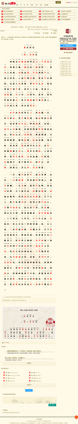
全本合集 (46, 5)
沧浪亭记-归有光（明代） (66, 63)
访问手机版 (74, 2)
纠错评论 (53, 33)
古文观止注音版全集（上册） (47, 11)
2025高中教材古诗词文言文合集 (48, 13)
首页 (17, 5)
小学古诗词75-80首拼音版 (65, 11)
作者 (41, 5)
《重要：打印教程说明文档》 (68, 41)
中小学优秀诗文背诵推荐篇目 (10, 22)
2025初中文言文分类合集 (9, 19)
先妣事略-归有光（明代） (66, 68)
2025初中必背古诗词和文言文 (10, 16)
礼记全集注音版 (63, 16)
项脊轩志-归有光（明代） (66, 61)
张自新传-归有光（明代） (66, 71)
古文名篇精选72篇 (64, 13)
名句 (37, 5)
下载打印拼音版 (68, 48)
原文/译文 (37, 33)
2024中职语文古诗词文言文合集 (48, 16)
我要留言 (52, 405)
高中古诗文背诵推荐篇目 (65, 19)
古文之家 (28, 421)
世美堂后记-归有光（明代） (66, 75)
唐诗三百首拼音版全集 (8, 11)
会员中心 (68, 2)
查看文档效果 (68, 52)
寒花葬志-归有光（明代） (66, 66)
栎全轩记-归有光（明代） (66, 73)
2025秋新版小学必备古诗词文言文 (30, 16)
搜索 (58, 2)
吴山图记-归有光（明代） (66, 64)
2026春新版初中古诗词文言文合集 (48, 19)
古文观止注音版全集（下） (28, 19)
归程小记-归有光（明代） (66, 70)
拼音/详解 (45, 33)
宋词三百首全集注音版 (27, 11)
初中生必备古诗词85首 (8, 13)
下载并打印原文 (68, 45)
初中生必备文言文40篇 (27, 13)
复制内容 (28, 390)
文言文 (31, 5)
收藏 (76, 417)
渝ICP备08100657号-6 (46, 421)
